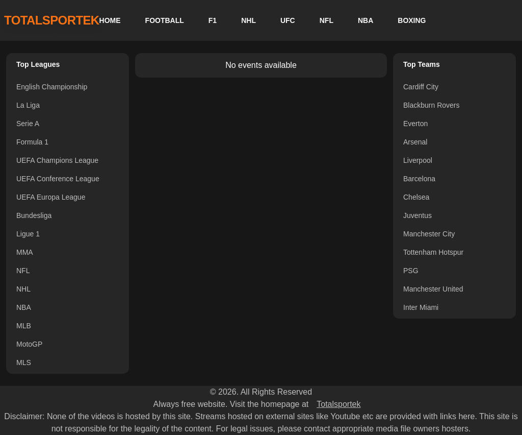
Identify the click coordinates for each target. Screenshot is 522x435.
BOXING (412, 20)
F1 (212, 20)
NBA (365, 20)
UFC (287, 20)
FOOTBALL (164, 20)
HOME (110, 20)
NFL (326, 20)
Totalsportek (338, 404)
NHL (248, 20)
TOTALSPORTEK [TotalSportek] (51, 20)
